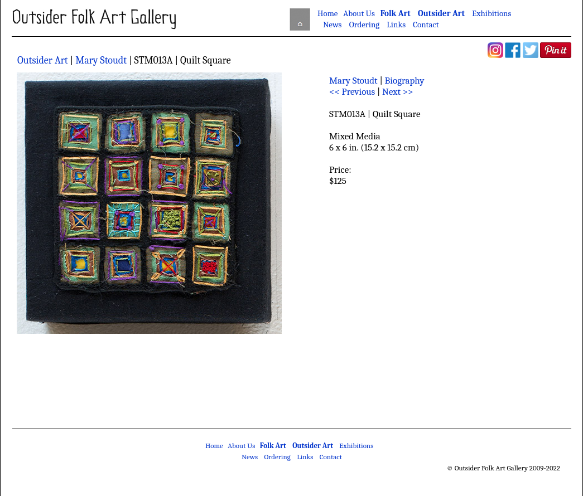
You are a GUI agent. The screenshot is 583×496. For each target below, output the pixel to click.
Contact (426, 25)
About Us (358, 13)
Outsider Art (441, 13)
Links (396, 25)
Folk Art (395, 13)
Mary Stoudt (101, 60)
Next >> (397, 91)
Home (327, 13)
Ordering (364, 25)
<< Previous (352, 91)
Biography (405, 80)
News (332, 25)
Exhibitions (491, 13)
